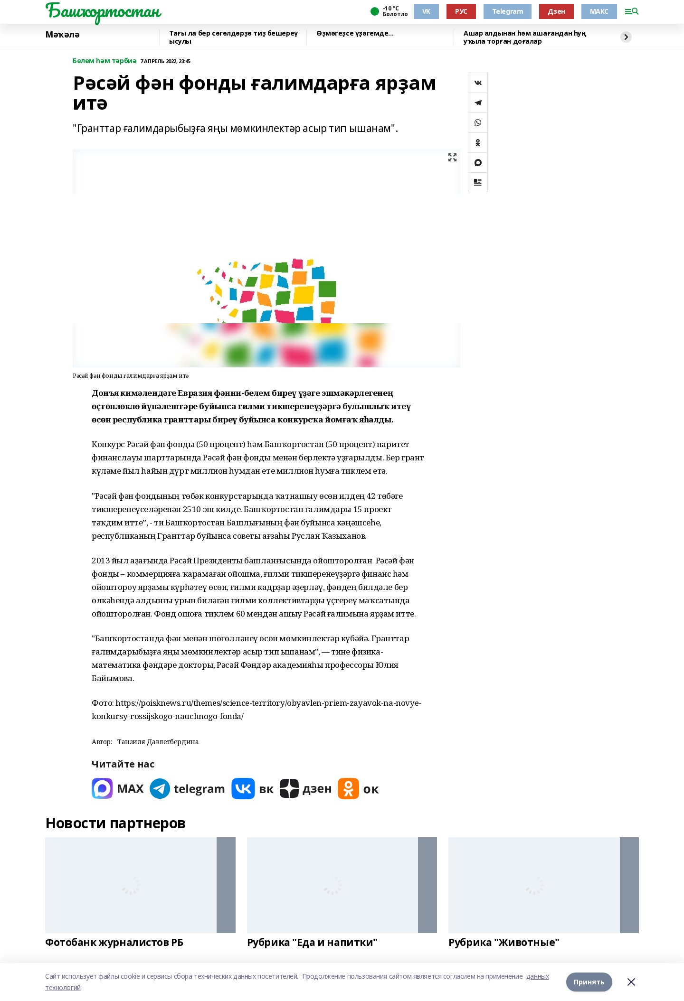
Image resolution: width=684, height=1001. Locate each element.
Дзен (556, 11)
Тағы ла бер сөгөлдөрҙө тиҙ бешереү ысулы (233, 37)
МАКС (599, 11)
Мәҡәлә (62, 34)
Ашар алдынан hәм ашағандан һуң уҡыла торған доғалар (525, 37)
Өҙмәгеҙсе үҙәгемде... (354, 33)
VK (426, 11)
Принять (589, 981)
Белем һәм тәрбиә (104, 61)
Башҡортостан (102, 10)
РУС (461, 11)
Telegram (507, 11)
